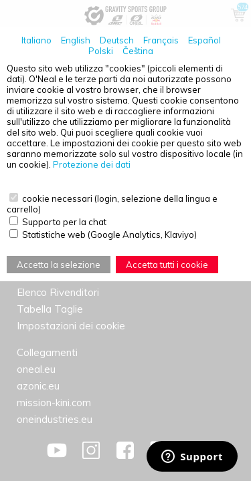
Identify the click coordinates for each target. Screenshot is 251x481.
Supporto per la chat (64, 221)
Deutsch (117, 40)
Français (161, 40)
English (75, 40)
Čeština (137, 50)
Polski (100, 50)
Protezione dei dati (92, 164)
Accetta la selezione (58, 264)
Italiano (36, 40)
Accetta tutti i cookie (167, 264)
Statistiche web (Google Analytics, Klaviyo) (109, 234)
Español (204, 40)
